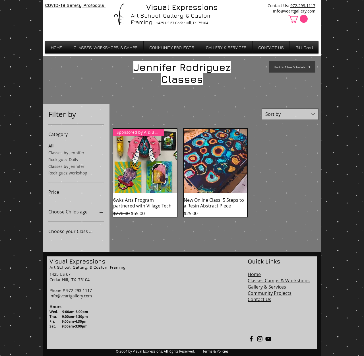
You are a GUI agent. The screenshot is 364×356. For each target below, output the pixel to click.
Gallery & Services (267, 287)
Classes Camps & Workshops (279, 280)
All (50, 146)
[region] (182, 301)
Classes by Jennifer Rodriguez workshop (67, 169)
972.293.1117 (302, 5)
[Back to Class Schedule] (292, 67)
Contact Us (259, 299)
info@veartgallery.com (294, 11)
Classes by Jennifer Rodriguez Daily (66, 155)
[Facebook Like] (60, 17)
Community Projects (269, 293)
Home (254, 274)
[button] (298, 19)
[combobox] (290, 114)
